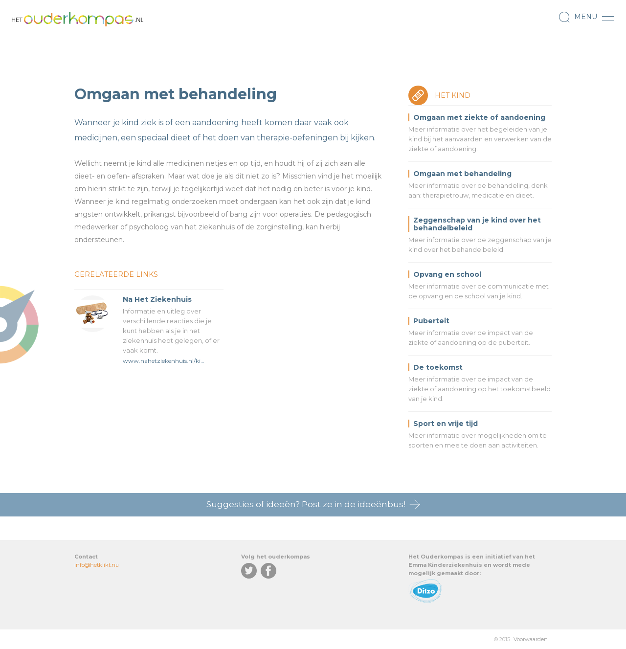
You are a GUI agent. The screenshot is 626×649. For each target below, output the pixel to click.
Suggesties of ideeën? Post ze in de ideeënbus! (305, 504)
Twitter (249, 571)
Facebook (268, 571)
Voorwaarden (531, 639)
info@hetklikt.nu (96, 564)
